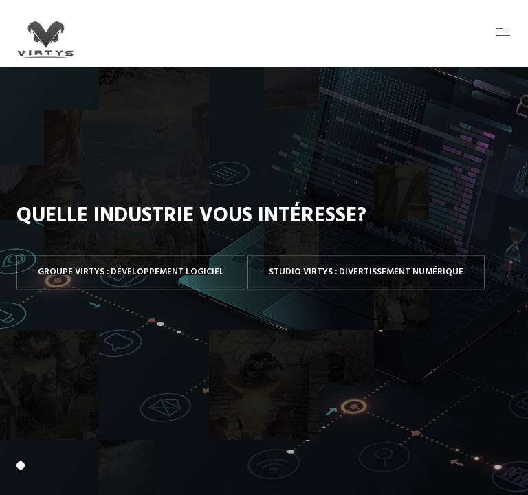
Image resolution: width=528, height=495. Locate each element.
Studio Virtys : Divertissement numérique (366, 272)
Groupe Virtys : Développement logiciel (131, 272)
